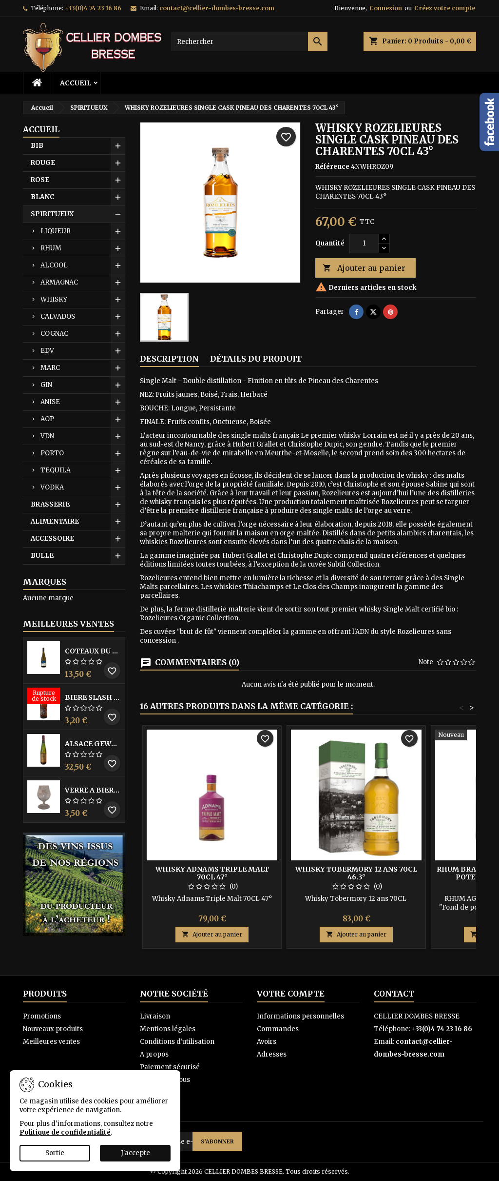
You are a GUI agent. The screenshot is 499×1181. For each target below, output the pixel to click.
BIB (37, 146)
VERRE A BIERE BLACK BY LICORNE (93, 790)
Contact (394, 993)
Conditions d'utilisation (177, 1042)
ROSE (40, 180)
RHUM (50, 248)
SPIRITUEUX (52, 214)
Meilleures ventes (51, 1042)
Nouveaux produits (53, 1029)
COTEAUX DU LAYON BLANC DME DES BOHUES (93, 651)
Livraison (155, 1016)
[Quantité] (364, 243)
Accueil (75, 83)
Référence (332, 167)
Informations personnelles (300, 1016)
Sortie (54, 1153)
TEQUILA (55, 470)
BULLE (42, 555)
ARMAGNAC (59, 282)
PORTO (52, 453)
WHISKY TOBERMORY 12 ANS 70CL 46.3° (356, 873)
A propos (154, 1054)
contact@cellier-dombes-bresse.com (216, 8)
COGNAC (54, 333)
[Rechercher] (249, 41)
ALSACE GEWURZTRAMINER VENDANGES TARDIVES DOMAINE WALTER (93, 744)
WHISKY (53, 299)
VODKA (52, 487)
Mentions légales (167, 1029)
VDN (47, 436)
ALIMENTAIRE (55, 521)
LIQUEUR (55, 231)
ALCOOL (54, 265)
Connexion (385, 8)
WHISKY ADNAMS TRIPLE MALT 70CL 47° (212, 873)
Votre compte (291, 993)
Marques (44, 582)
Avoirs (266, 1042)
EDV (47, 350)
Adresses (272, 1054)
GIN (46, 385)
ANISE (50, 402)
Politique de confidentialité (65, 1132)
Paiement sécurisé (170, 1067)
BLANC (42, 197)
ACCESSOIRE (52, 538)
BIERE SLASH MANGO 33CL (93, 697)
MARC (50, 368)
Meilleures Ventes (68, 624)
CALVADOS (57, 316)
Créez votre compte (444, 8)
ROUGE (43, 163)
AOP (47, 419)
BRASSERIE (50, 504)
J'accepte (135, 1153)
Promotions (42, 1016)
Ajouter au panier (364, 268)
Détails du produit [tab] (256, 359)
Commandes (278, 1029)
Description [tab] (169, 359)
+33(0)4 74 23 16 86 (93, 8)
